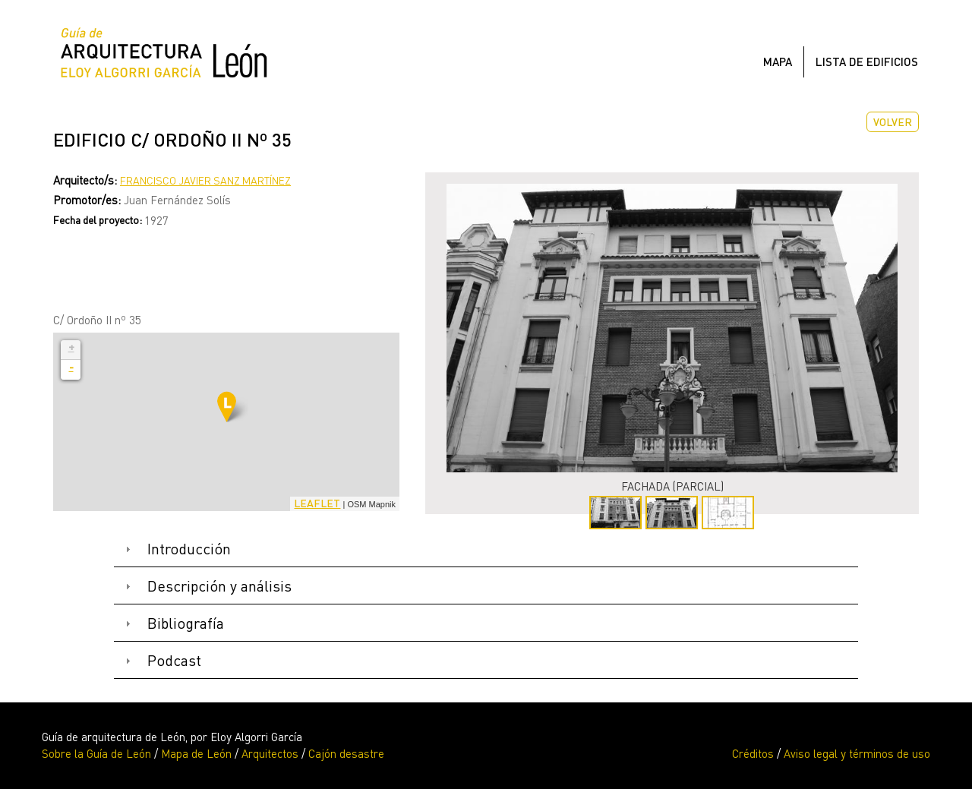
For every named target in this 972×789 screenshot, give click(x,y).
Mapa (777, 61)
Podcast (174, 660)
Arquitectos (269, 753)
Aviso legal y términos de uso (857, 753)
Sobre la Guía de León (96, 753)
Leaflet (317, 503)
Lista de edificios (867, 61)
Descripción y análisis (219, 585)
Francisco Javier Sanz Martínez (205, 180)
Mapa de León (196, 753)
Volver (892, 121)
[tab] (486, 549)
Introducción (189, 548)
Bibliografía (185, 623)
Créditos (753, 753)
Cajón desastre (346, 753)
